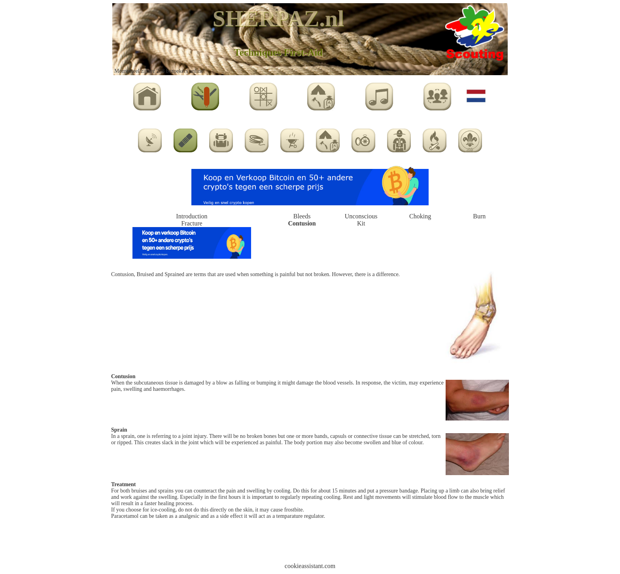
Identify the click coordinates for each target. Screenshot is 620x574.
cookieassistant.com (310, 566)
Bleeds (302, 216)
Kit (361, 223)
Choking (420, 216)
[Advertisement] (310, 543)
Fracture (191, 223)
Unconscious (361, 216)
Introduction (191, 216)
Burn (479, 216)
